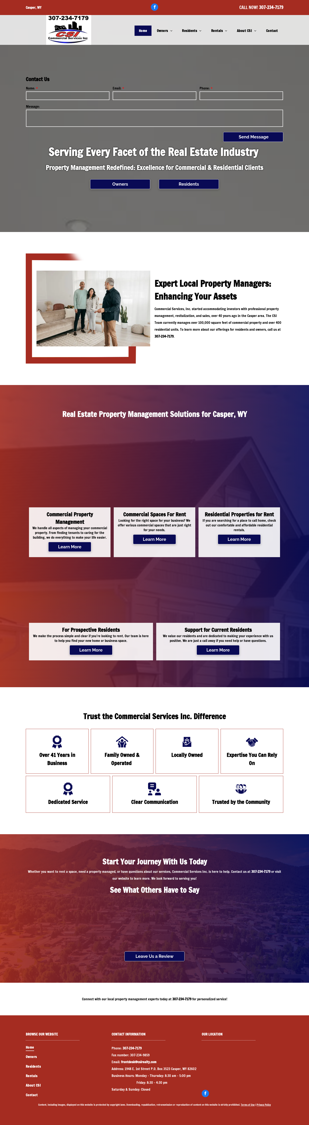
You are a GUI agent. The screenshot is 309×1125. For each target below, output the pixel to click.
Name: (30, 88)
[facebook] (154, 7)
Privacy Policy (264, 1105)
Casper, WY (33, 7)
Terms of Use (248, 1105)
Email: (117, 88)
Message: (33, 106)
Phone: (205, 88)
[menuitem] (144, 31)
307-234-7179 (271, 7)
